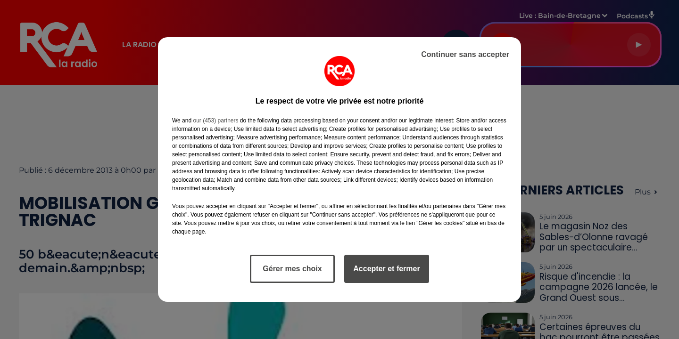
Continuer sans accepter (465, 54)
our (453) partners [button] (215, 120)
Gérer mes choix (292, 269)
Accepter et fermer (386, 269)
